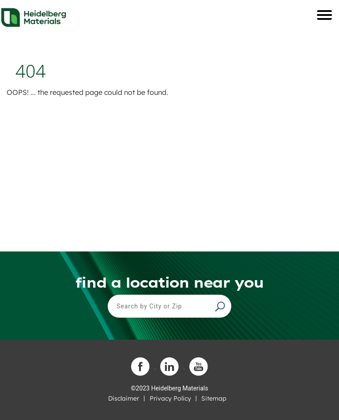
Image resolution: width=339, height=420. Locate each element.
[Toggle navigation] (324, 15)
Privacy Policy (170, 398)
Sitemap (213, 398)
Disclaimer (123, 398)
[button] (221, 306)
